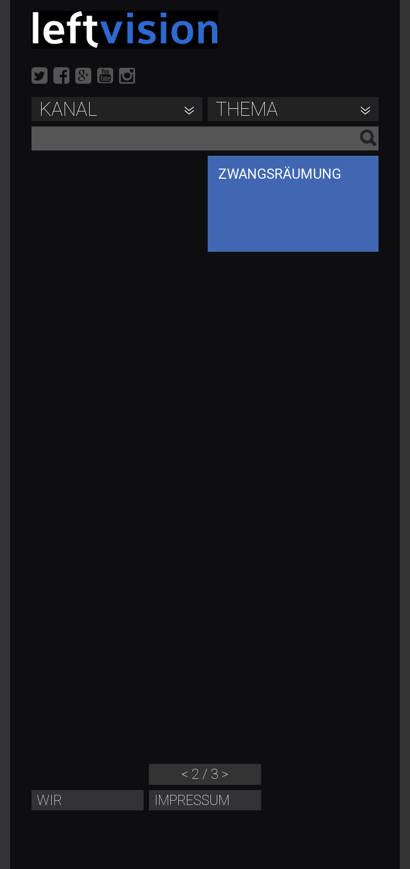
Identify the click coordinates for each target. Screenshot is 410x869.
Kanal (68, 109)
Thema (247, 109)
